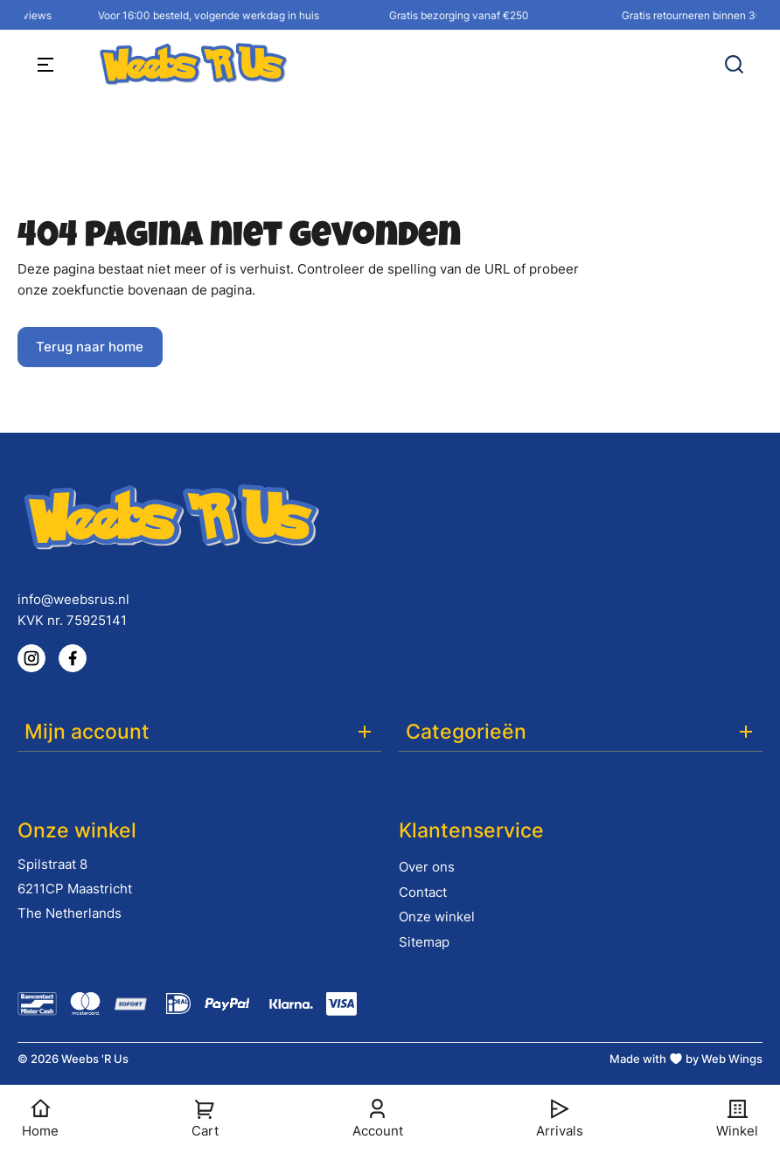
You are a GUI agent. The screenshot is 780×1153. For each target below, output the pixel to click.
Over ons (427, 866)
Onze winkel (437, 916)
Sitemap (424, 942)
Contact (423, 892)
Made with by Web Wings (686, 1059)
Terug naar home (89, 346)
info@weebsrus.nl (73, 599)
